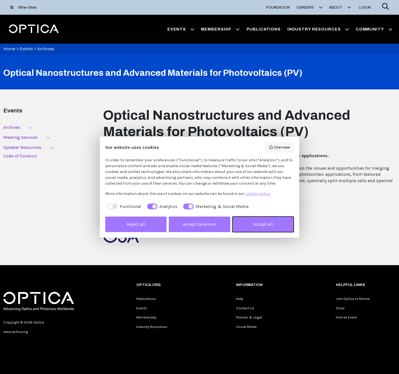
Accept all (263, 224)
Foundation (278, 7)
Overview (279, 147)
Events (26, 48)
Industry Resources (151, 327)
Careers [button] (309, 7)
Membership (146, 317)
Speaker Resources (22, 147)
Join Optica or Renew (353, 299)
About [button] (340, 7)
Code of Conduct (20, 156)
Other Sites (23, 7)
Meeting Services (20, 137)
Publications (264, 29)
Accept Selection (199, 224)
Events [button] (181, 29)
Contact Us (245, 308)
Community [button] (374, 29)
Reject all (136, 224)
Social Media (246, 327)
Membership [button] (220, 29)
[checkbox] (123, 206)
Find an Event (346, 317)
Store (340, 308)
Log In (365, 7)
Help (239, 299)
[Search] (385, 7)
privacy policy (257, 193)
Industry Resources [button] (318, 29)
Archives (45, 48)
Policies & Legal (249, 317)
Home (9, 48)
